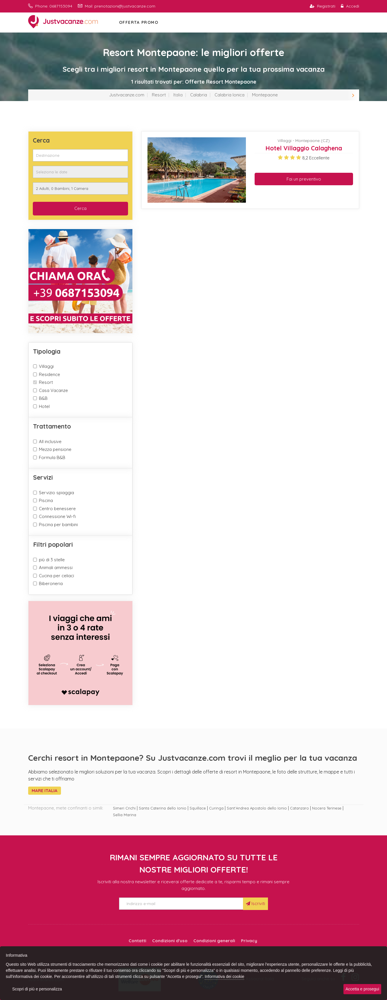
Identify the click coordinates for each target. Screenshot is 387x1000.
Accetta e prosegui (362, 989)
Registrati (322, 6)
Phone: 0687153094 (50, 6)
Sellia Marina (124, 815)
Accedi (350, 6)
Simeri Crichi (124, 808)
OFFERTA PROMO (139, 22)
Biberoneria (51, 583)
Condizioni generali (214, 940)
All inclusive (50, 441)
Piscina (46, 500)
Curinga (216, 808)
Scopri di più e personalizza (37, 989)
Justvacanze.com (126, 95)
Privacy (249, 940)
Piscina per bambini (58, 524)
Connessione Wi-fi (57, 516)
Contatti (137, 940)
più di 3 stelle (52, 559)
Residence (49, 374)
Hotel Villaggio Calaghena (303, 148)
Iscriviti (255, 903)
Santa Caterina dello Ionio (162, 808)
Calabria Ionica (229, 95)
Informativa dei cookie (224, 976)
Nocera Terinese (326, 808)
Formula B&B (52, 457)
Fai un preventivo (304, 179)
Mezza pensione (55, 449)
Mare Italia (44, 790)
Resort (159, 95)
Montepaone (265, 95)
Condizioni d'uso (170, 940)
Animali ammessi (56, 567)
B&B (43, 398)
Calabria (198, 95)
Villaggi (46, 366)
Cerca (80, 208)
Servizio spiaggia (56, 492)
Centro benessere (57, 508)
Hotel (44, 406)
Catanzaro (299, 808)
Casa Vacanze (53, 390)
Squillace (198, 808)
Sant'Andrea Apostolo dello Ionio (257, 808)
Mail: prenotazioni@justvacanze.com (116, 6)
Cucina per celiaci (56, 575)
